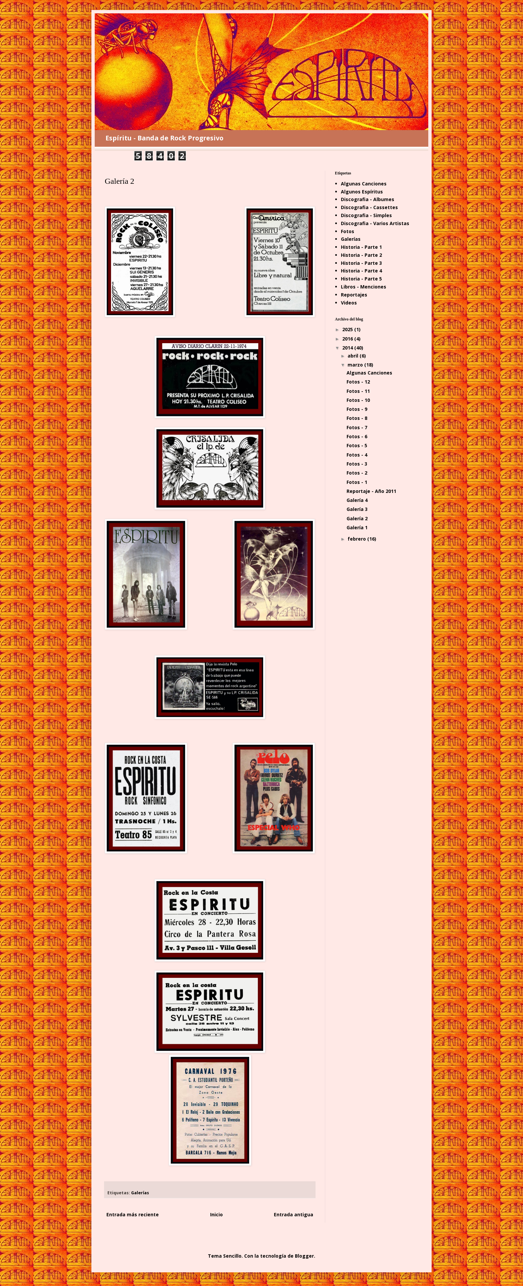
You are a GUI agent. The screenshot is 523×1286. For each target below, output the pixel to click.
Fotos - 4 (357, 455)
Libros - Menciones (363, 286)
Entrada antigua (293, 1214)
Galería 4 (357, 500)
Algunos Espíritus (362, 191)
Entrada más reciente (132, 1214)
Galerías (140, 1193)
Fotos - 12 (358, 382)
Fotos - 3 (357, 464)
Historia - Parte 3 (361, 263)
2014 (348, 348)
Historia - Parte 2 (361, 255)
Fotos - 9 (357, 409)
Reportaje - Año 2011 (371, 491)
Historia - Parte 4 (361, 270)
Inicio (216, 1214)
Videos (349, 302)
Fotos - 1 (357, 482)
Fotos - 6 (357, 436)
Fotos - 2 (357, 473)
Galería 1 (357, 527)
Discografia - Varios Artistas (375, 223)
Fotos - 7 (357, 427)
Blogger (304, 1256)
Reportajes (354, 294)
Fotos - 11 (358, 391)
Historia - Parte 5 (361, 278)
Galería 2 (357, 518)
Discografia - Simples (366, 215)
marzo (356, 365)
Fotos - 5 (357, 445)
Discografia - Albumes (367, 199)
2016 (348, 339)
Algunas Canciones (364, 183)
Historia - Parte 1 (361, 247)
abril (354, 356)
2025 (348, 329)
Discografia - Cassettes (369, 207)
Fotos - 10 (358, 400)
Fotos (347, 231)
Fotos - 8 (357, 418)
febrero (357, 539)
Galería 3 (357, 509)
